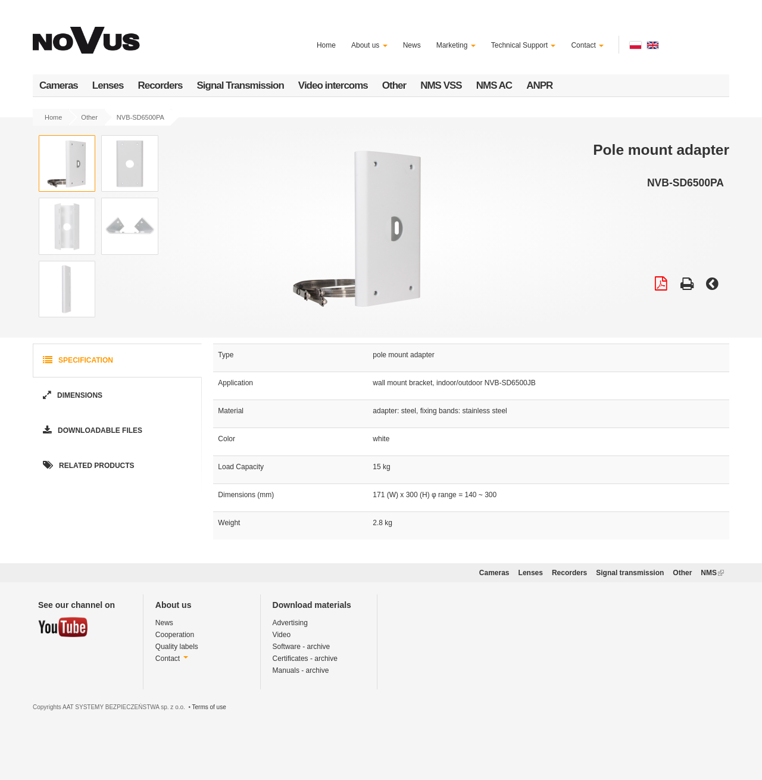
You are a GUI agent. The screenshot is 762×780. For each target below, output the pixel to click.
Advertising (290, 623)
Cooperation (174, 635)
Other (394, 85)
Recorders (160, 85)
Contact (587, 45)
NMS (712, 573)
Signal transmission (630, 573)
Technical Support (523, 45)
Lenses (108, 85)
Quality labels (176, 646)
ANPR (539, 85)
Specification (76, 360)
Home (326, 45)
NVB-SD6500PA (140, 117)
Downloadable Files (91, 430)
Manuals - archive (301, 670)
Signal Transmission (240, 85)
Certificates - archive (305, 658)
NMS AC (494, 85)
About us (369, 45)
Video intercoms (333, 85)
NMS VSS (441, 85)
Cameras (58, 85)
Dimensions (71, 395)
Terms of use (209, 707)
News (412, 45)
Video (282, 635)
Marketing (456, 45)
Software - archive (301, 646)
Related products (87, 466)
